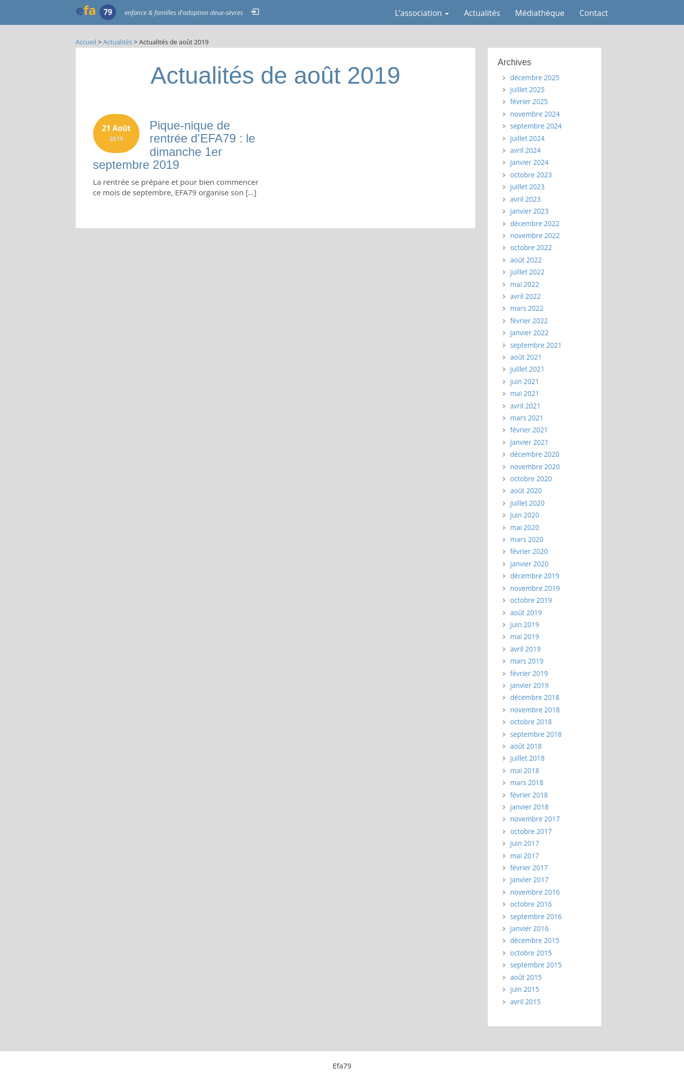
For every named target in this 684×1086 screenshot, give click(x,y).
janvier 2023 (529, 211)
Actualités (482, 12)
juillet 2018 (527, 758)
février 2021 (529, 429)
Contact (593, 12)
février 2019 (529, 673)
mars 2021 (527, 417)
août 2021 (526, 357)
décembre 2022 (534, 223)
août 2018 (526, 746)
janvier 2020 (529, 563)
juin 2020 (524, 515)
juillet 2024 (527, 138)
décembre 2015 (534, 940)
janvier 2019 (529, 685)
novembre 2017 (535, 818)
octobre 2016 (531, 904)
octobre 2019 (531, 600)
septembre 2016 (536, 916)
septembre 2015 (536, 964)
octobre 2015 (531, 952)
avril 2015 (525, 1001)
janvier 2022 (529, 332)
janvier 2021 (529, 442)
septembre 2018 (536, 734)
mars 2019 (527, 661)
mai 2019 (524, 636)
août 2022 (526, 260)
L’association (422, 12)
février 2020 (529, 551)
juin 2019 (524, 624)
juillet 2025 (527, 89)
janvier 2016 (529, 928)
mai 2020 (524, 527)
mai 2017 (524, 855)
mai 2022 (524, 284)
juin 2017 (524, 843)
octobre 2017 (531, 831)
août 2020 (526, 490)
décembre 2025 (534, 77)
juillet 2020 (527, 503)
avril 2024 (525, 150)
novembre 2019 (535, 588)
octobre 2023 (531, 174)
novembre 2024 (535, 114)
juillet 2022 (527, 271)
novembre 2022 (535, 235)
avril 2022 (525, 296)
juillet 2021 (527, 369)
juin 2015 (524, 989)
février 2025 (529, 101)
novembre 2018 (535, 709)
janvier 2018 (529, 807)
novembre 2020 (535, 466)
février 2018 (529, 795)
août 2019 (526, 612)
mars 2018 (527, 782)
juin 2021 (524, 381)
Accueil (86, 41)
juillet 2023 (527, 186)
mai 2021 (524, 393)
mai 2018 (524, 770)
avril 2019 (525, 649)
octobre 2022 (531, 247)
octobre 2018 (531, 721)
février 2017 (529, 867)
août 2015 (526, 977)
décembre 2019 (534, 575)
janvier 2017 (529, 879)
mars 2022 (527, 308)
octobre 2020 (531, 478)
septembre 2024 (536, 126)
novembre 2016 (535, 892)
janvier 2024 (529, 162)
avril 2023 (525, 199)
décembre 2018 (534, 697)
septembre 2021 (536, 345)
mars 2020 (527, 539)
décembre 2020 (534, 454)
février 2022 (529, 320)
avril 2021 (525, 405)
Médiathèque (539, 12)
